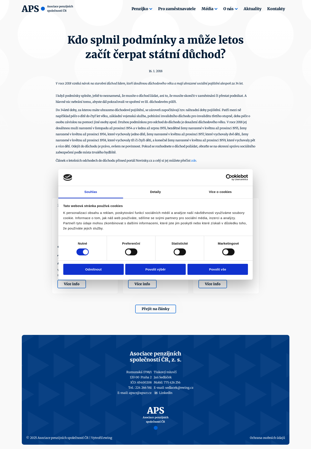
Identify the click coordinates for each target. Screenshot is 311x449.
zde (193, 160)
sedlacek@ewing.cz (179, 388)
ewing (107, 438)
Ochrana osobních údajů (267, 438)
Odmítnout (93, 269)
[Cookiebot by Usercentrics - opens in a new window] (229, 177)
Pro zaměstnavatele (177, 8)
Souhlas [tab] (90, 192)
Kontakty (276, 8)
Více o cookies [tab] (220, 192)
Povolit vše (217, 269)
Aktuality (252, 8)
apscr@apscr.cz (140, 393)
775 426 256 (172, 382)
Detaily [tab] (155, 192)
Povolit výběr (155, 269)
